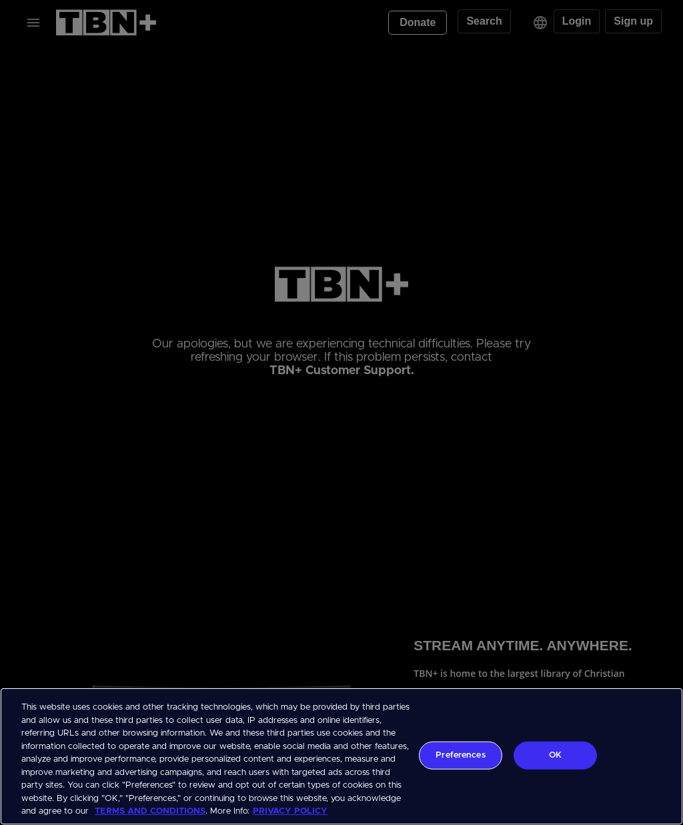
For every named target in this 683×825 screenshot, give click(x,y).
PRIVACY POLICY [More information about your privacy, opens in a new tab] (290, 811)
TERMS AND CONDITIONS (150, 811)
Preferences (460, 755)
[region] (341, 756)
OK (555, 755)
